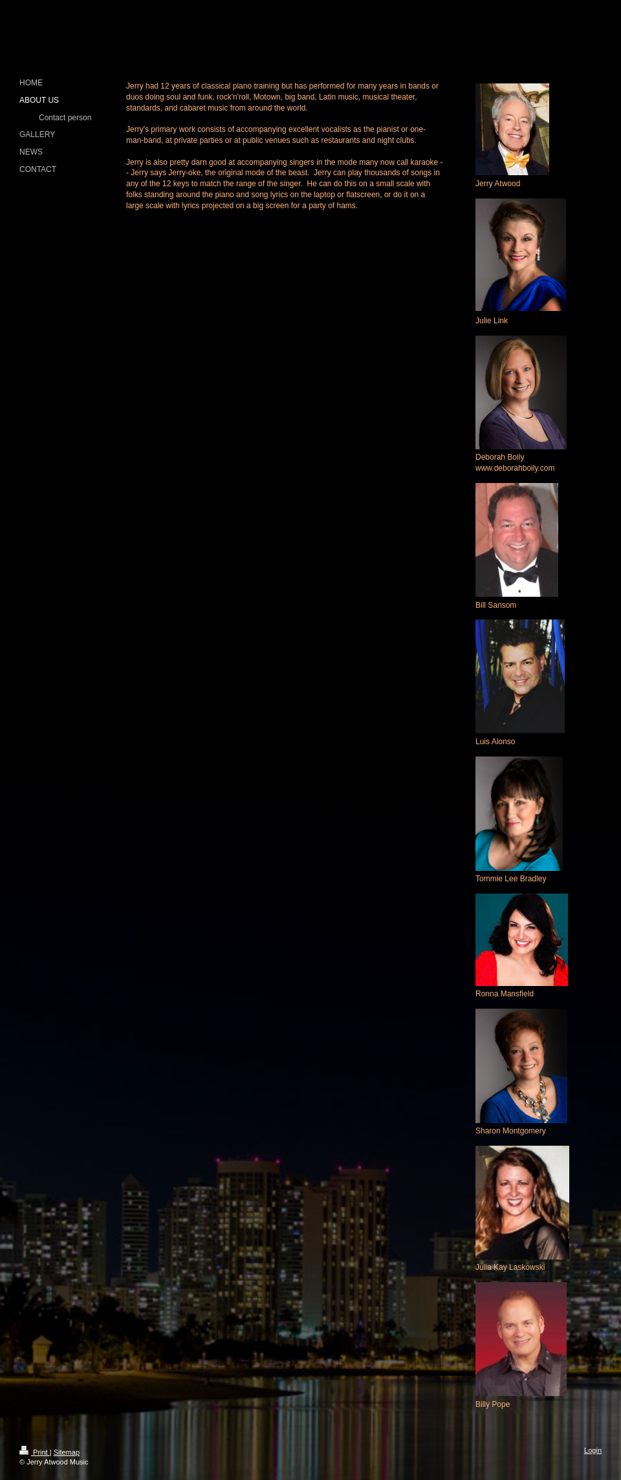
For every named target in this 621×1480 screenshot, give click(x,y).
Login (593, 1450)
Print (34, 1452)
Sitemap (67, 1452)
